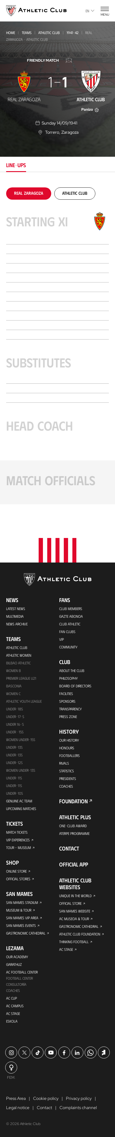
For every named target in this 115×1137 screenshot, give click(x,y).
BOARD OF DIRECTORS (75, 686)
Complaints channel (78, 1107)
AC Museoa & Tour (74, 918)
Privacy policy (79, 1098)
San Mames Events (21, 925)
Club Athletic (69, 624)
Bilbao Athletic (18, 663)
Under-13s (14, 747)
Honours (66, 748)
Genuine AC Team (19, 801)
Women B (13, 670)
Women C (13, 693)
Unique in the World (75, 895)
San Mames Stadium (22, 902)
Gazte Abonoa (71, 616)
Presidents (67, 778)
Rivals (64, 763)
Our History (69, 740)
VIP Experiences (18, 840)
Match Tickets (17, 832)
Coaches (13, 990)
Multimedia (15, 616)
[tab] (28, 193)
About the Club (71, 670)
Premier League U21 (21, 678)
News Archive (17, 624)
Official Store (70, 903)
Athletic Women (18, 655)
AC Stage (13, 1013)
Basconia (13, 686)
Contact (69, 848)
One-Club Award (73, 826)
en (90, 11)
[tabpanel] (57, 346)
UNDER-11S (14, 778)
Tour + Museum (18, 847)
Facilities (66, 693)
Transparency (70, 709)
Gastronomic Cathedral (25, 933)
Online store (16, 871)
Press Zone (68, 716)
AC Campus (15, 1006)
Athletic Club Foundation (79, 934)
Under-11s (14, 785)
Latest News (15, 608)
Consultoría (16, 984)
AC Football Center (22, 972)
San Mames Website (74, 911)
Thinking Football (74, 941)
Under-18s (14, 709)
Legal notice (17, 1107)
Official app (73, 864)
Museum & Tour (18, 910)
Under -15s (15, 732)
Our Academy (17, 957)
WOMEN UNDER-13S (20, 770)
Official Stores (18, 879)
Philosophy (68, 678)
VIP (61, 639)
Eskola (11, 1021)
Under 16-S (15, 724)
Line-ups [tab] (16, 165)
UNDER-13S (14, 755)
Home (10, 32)
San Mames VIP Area (22, 918)
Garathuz (14, 964)
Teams (27, 32)
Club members (70, 608)
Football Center (19, 978)
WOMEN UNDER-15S (20, 739)
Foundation (73, 801)
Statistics (66, 771)
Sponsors (67, 701)
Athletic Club (49, 32)
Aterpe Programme (74, 833)
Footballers (69, 755)
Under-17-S (15, 716)
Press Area (16, 1098)
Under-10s (14, 793)
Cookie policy (46, 1098)
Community (68, 647)
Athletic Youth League (24, 701)
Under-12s (14, 762)
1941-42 (73, 32)
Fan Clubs (67, 631)
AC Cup (11, 998)
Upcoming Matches (21, 808)
